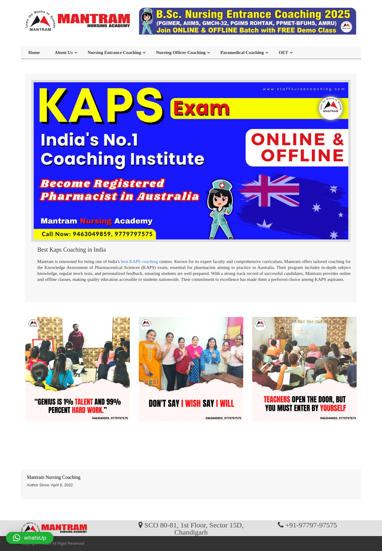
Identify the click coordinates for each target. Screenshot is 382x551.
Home (34, 52)
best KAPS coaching (139, 261)
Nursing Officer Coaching (181, 52)
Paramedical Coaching (242, 52)
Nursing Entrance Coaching (114, 52)
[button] (29, 538)
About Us (64, 52)
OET (283, 52)
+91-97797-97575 (311, 524)
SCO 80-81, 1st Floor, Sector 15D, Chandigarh (194, 528)
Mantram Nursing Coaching (54, 477)
